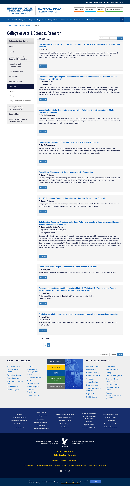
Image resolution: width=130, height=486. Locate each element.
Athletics (89, 421)
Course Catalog (92, 382)
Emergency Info (28, 465)
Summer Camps (33, 395)
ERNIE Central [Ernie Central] (91, 397)
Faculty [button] (120, 38)
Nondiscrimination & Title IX (43, 465)
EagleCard (90, 394)
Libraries (19, 414)
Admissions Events (14, 375)
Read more (43, 66)
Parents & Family (55, 361)
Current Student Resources (98, 360)
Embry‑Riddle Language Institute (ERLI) (33, 372)
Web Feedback (72, 460)
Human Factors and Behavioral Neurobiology (18, 58)
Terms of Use (92, 465)
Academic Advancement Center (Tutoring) (18, 120)
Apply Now (79, 9)
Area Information (13, 378)
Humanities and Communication (15, 65)
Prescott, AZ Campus (65, 417)
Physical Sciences (16, 82)
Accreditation (111, 420)
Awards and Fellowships (41, 428)
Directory (63, 460)
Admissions (66, 20)
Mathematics (13, 77)
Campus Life (53, 20)
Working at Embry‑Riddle (111, 414)
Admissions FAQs (13, 366)
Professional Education (89, 413)
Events (11, 47)
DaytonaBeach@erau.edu (65, 455)
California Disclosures (111, 427)
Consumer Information (111, 424)
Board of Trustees (110, 417)
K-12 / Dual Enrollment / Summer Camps (89, 417)
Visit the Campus (33, 383)
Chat (100, 9)
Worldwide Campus (65, 420)
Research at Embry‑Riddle (19, 420)
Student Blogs (33, 387)
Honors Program (13, 390)
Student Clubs (14, 114)
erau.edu (65, 442)
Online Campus (65, 424)
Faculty (11, 52)
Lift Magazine (41, 419)
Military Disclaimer (61, 465)
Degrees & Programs (37, 20)
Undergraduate (14, 96)
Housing (30, 366)
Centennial (89, 2)
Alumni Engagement (55, 386)
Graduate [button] (113, 38)
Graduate (12, 91)
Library (108, 373)
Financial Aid (79, 20)
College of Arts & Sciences (22, 25)
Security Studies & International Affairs (16, 108)
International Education (89, 428)
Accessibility (103, 465)
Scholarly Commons (19, 417)
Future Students (56, 367)
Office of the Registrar (114, 376)
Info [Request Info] (90, 9)
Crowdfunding (41, 425)
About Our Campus (19, 20)
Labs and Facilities (16, 71)
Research (91, 20)
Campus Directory (92, 373)
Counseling (90, 379)
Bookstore (91, 369)
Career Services (93, 376)
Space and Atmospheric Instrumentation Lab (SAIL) (20, 101)
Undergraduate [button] (104, 38)
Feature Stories (12, 387)
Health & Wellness (112, 369)
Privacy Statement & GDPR (70, 483)
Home (9, 25)
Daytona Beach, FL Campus (65, 414)
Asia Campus (65, 427)
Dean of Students (92, 385)
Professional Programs (35, 377)
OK (96, 482)
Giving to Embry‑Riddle (41, 422)
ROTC (29, 380)
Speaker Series (89, 424)
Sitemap (55, 460)
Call (114, 9)
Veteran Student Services (56, 380)
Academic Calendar (93, 366)
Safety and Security (113, 384)
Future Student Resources (18, 360)
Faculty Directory (19, 424)
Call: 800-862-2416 (65, 451)
